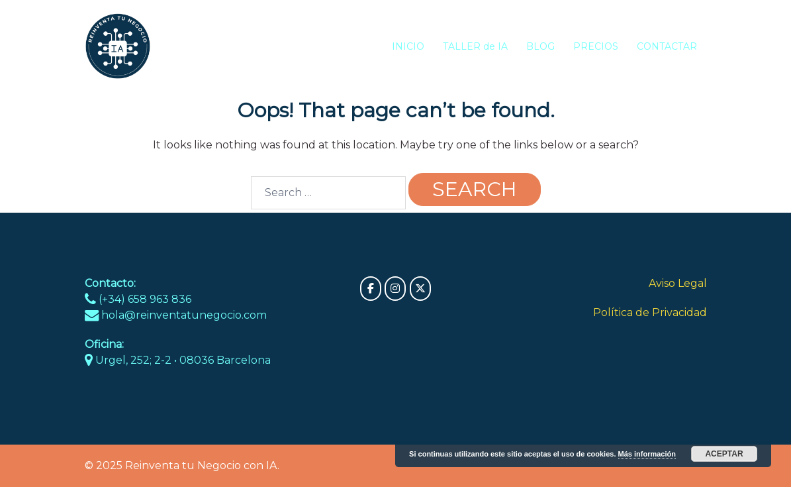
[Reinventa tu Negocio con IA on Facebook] (370, 288)
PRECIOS (595, 46)
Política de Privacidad (650, 312)
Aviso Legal (678, 283)
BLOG (540, 46)
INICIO (408, 46)
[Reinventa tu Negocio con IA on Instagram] (395, 288)
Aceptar (724, 454)
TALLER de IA (475, 46)
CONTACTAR (667, 46)
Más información (647, 454)
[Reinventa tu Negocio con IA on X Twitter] (420, 288)
